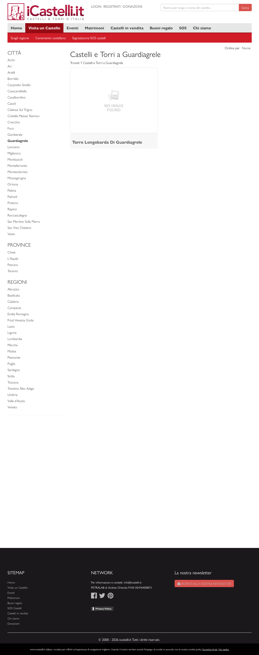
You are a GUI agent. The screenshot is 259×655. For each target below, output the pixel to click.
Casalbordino (16, 97)
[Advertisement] (35, 483)
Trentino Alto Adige (20, 388)
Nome (246, 47)
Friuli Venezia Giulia (20, 320)
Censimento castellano (50, 37)
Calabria (13, 301)
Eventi (72, 27)
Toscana (12, 382)
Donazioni (132, 6)
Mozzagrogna (16, 177)
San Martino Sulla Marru (23, 221)
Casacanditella (17, 90)
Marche (12, 344)
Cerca (245, 7)
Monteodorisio (17, 171)
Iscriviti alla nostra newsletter (204, 583)
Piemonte (13, 357)
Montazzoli (14, 159)
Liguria (11, 332)
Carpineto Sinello (19, 84)
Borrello (13, 78)
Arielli (11, 72)
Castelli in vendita (127, 27)
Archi (11, 59)
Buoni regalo (161, 27)
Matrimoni (94, 27)
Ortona (12, 184)
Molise (11, 351)
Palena (11, 190)
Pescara (12, 264)
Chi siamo (202, 27)
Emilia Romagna (18, 313)
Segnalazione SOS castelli (89, 37)
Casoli (11, 103)
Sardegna (13, 369)
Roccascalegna (17, 215)
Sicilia (11, 375)
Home (16, 27)
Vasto (11, 233)
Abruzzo (13, 288)
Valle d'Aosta (16, 400)
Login (96, 6)
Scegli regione (20, 37)
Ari (9, 66)
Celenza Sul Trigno (19, 109)
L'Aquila (12, 258)
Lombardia (14, 338)
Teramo (12, 270)
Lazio (11, 326)
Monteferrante (17, 165)
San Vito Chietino (19, 227)
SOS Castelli (14, 608)
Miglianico (14, 153)
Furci (10, 128)
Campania (14, 307)
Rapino (12, 208)
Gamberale (14, 134)
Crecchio (13, 121)
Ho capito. (224, 649)
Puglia (11, 363)
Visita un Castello (44, 27)
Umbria (12, 394)
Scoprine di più (209, 649)
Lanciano (13, 146)
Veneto (12, 406)
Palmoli (12, 196)
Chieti (11, 252)
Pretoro (12, 202)
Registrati (112, 6)
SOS (183, 27)
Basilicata (13, 295)
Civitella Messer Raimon (23, 115)
